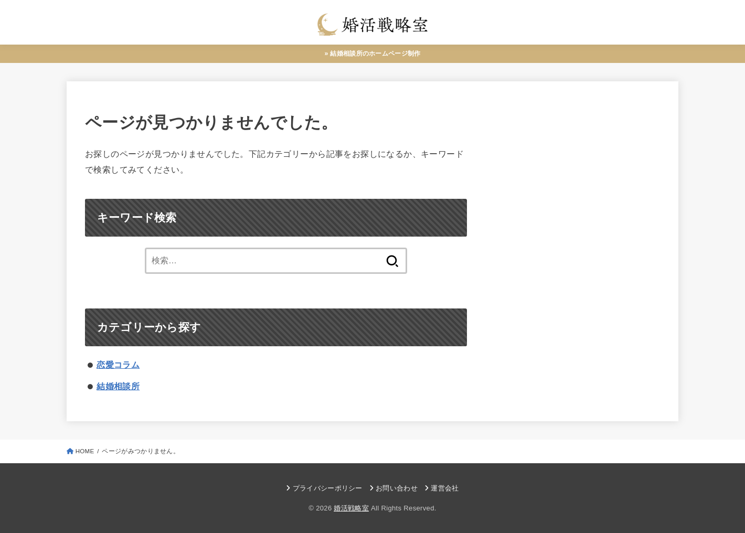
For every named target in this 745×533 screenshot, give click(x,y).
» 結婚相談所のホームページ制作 (372, 53)
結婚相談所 (118, 386)
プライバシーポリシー (328, 489)
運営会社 (445, 489)
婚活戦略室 (351, 509)
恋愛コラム (118, 365)
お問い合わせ (397, 489)
